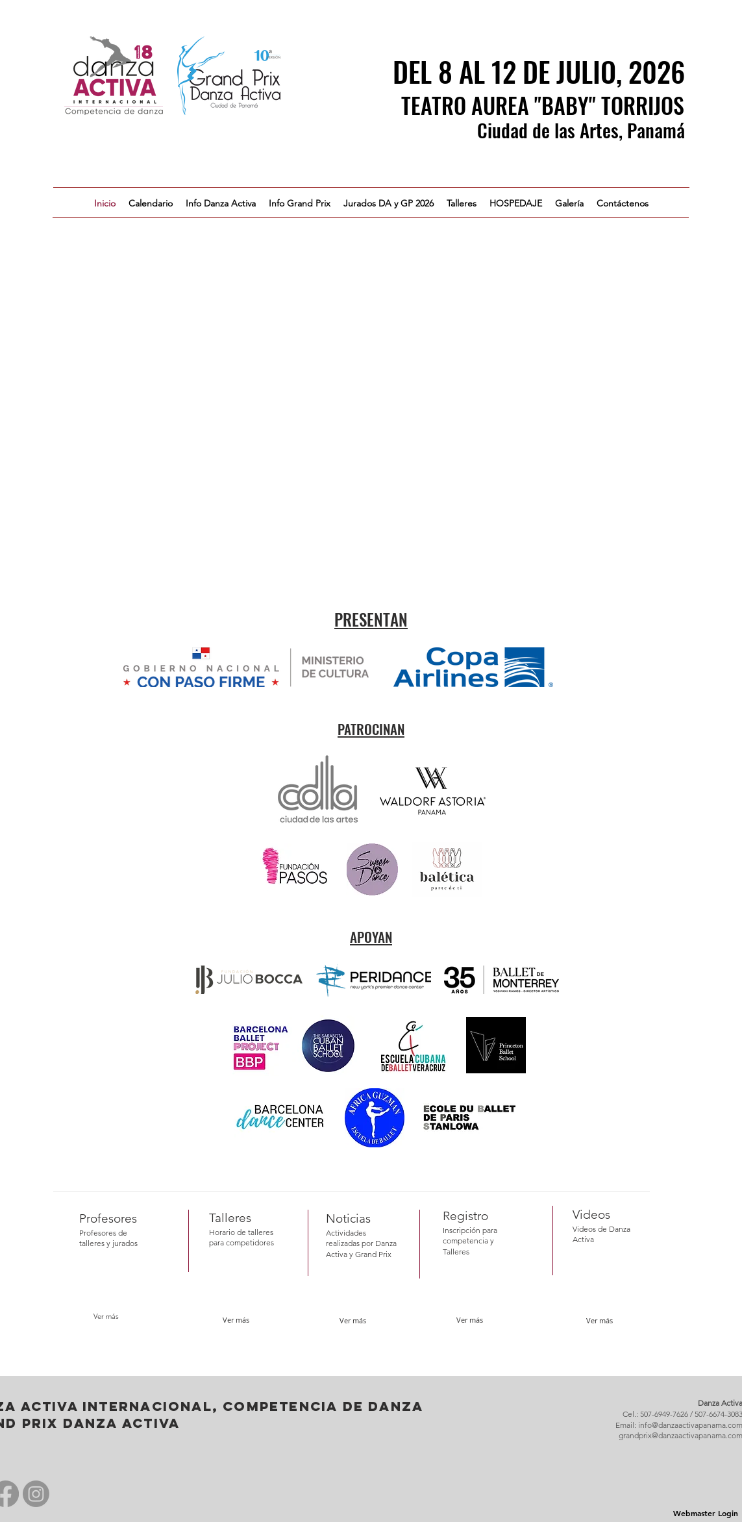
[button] (220, 203)
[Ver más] (106, 1316)
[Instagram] (36, 1493)
